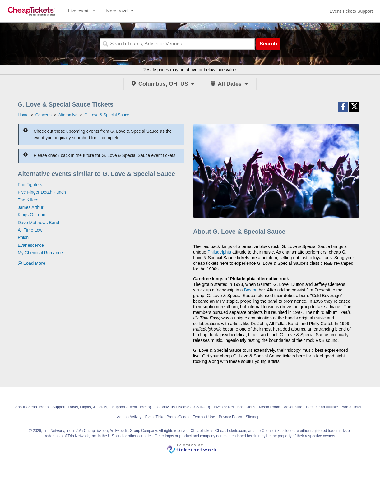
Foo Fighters (30, 184)
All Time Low (30, 229)
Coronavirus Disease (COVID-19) (182, 407)
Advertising (293, 407)
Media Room (269, 407)
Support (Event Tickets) (131, 407)
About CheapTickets (32, 407)
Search (268, 44)
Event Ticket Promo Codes (167, 417)
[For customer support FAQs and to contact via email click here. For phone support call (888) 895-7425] (351, 11)
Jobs (251, 407)
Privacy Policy (230, 417)
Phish (23, 237)
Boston (250, 289)
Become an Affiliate (322, 407)
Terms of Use (204, 417)
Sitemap (252, 417)
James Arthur (30, 207)
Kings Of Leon (31, 214)
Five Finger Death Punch (42, 192)
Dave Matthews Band (38, 222)
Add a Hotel (351, 407)
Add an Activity (129, 417)
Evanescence (31, 245)
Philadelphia (219, 252)
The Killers (28, 199)
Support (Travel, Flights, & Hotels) (80, 407)
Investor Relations (228, 407)
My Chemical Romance (40, 252)
